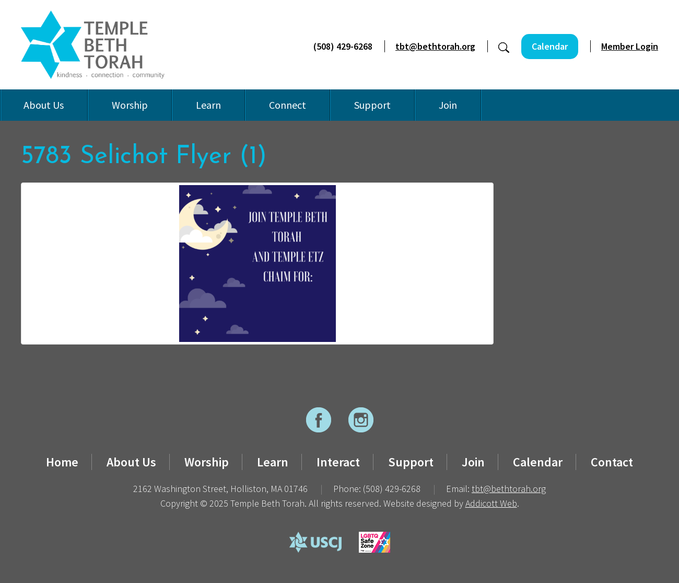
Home (62, 462)
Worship (130, 104)
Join (448, 104)
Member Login (629, 46)
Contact (612, 462)
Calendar (550, 46)
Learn (208, 104)
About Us (44, 104)
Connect (287, 104)
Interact (338, 462)
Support (372, 104)
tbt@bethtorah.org (435, 46)
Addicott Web (491, 503)
